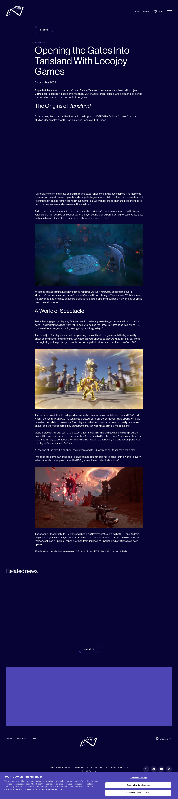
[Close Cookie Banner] (173, 785)
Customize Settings (138, 778)
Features (40, 42)
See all (87, 649)
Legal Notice (89, 771)
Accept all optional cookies (138, 793)
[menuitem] (165, 738)
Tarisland (93, 90)
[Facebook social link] (154, 769)
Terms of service (119, 767)
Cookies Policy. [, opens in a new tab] (54, 789)
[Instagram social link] (169, 769)
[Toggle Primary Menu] (169, 11)
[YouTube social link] (161, 769)
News (136, 11)
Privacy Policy (99, 767)
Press (33, 738)
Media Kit (22, 738)
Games (145, 11)
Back (45, 30)
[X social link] (146, 769)
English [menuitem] (164, 739)
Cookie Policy (80, 767)
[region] (89, 785)
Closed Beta (78, 90)
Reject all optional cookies (138, 785)
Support (10, 738)
